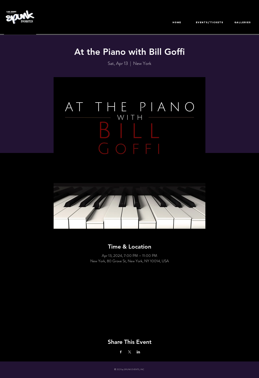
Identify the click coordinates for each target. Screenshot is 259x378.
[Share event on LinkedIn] (138, 351)
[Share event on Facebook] (120, 351)
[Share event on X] (129, 351)
